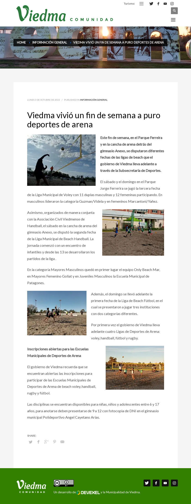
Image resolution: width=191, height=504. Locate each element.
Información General (93, 99)
